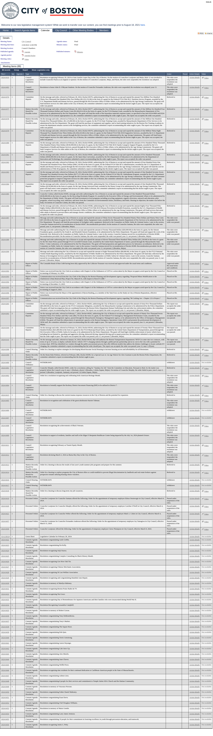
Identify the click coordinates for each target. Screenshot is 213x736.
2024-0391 (5, 263)
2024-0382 (5, 162)
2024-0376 (5, 97)
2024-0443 (5, 654)
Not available (206, 362)
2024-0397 (5, 298)
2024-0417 (5, 485)
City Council (26, 41)
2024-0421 (5, 514)
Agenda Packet (29, 56)
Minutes (80, 52)
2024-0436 (5, 616)
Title (41, 74)
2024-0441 (5, 643)
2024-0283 (5, 304)
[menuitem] (6, 70)
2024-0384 (5, 184)
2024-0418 (5, 491)
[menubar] (25, 70)
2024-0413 (5, 465)
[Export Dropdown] (25, 70)
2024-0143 (5, 340)
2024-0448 (5, 681)
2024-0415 (5, 395)
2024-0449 (5, 687)
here (142, 25)
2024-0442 (5, 648)
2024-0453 (5, 708)
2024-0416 (5, 480)
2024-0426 (5, 561)
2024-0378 (5, 119)
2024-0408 (5, 425)
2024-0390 (5, 251)
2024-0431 (5, 589)
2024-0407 (5, 418)
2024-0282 (5, 313)
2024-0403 (5, 87)
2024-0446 (5, 670)
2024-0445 (5, 665)
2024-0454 (5, 714)
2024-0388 (5, 230)
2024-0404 (5, 385)
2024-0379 (5, 131)
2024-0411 (5, 445)
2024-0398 (5, 349)
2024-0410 (5, 77)
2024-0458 (5, 529)
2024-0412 (5, 455)
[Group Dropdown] (16, 70)
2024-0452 (5, 703)
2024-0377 (5, 109)
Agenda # (20, 74)
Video (26, 59)
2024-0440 (5, 638)
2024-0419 (5, 498)
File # (3, 74)
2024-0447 (5, 676)
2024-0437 (5, 621)
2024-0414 (5, 472)
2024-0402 (5, 375)
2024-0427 (5, 567)
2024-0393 (5, 276)
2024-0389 (5, 239)
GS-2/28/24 (5, 536)
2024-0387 (5, 218)
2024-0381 (5, 155)
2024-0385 (5, 194)
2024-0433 (5, 600)
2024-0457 (5, 521)
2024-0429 (5, 578)
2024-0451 (5, 697)
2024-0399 (5, 355)
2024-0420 (5, 506)
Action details (194, 77)
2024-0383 (5, 172)
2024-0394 (5, 282)
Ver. (13, 74)
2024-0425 (5, 556)
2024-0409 (5, 435)
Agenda (27, 52)
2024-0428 (5, 572)
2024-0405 (5, 400)
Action (169, 74)
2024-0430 (5, 583)
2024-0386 (5, 206)
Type (27, 74)
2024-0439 (5, 632)
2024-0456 (5, 725)
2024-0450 (5, 692)
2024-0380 (5, 143)
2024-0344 (5, 328)
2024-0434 (5, 605)
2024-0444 (5, 659)
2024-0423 (5, 545)
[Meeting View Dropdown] (40, 70)
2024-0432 (5, 594)
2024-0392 (5, 271)
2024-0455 (5, 719)
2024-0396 (5, 293)
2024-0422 (5, 540)
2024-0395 (5, 287)
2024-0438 (5, 627)
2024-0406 (5, 410)
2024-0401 (5, 368)
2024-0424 (5, 551)
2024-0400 (5, 362)
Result (185, 74)
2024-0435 (5, 610)
